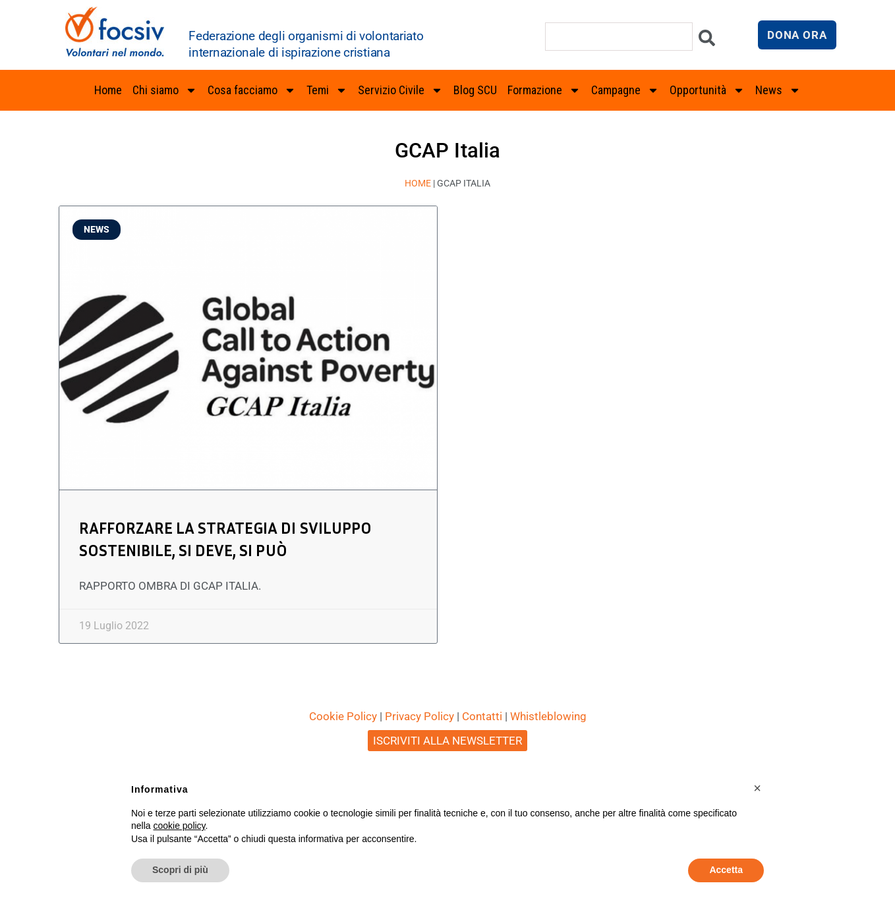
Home (108, 90)
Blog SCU (475, 90)
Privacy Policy (419, 716)
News (778, 90)
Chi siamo (164, 90)
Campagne (625, 90)
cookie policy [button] (179, 825)
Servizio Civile (400, 90)
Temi (326, 90)
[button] (757, 788)
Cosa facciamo (252, 90)
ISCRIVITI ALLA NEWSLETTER (447, 740)
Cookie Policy (343, 716)
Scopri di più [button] (180, 869)
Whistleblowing (548, 716)
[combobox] (619, 36)
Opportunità (707, 90)
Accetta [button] (726, 869)
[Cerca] (707, 41)
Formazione (544, 90)
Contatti (482, 716)
